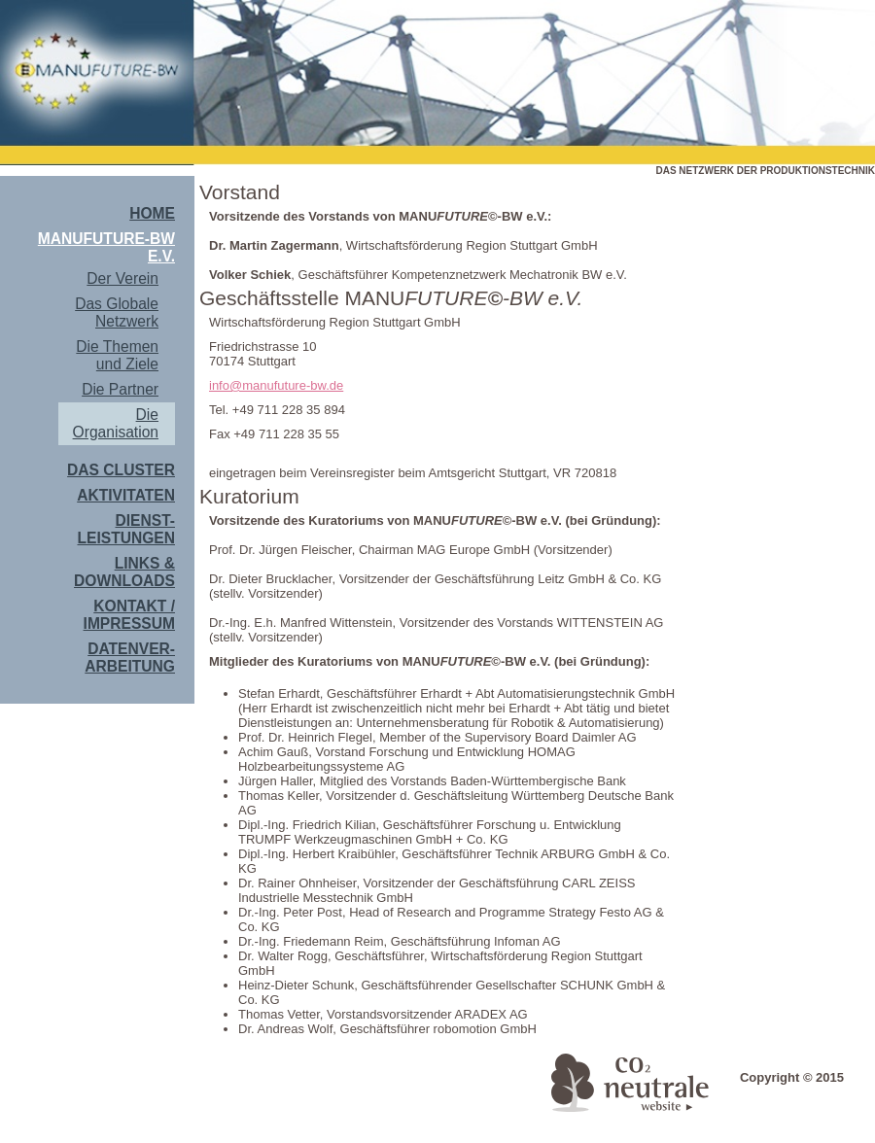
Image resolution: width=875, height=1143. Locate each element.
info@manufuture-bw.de (276, 385)
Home (152, 213)
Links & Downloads (124, 572)
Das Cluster (121, 470)
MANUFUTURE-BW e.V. (106, 247)
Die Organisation (115, 423)
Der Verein (122, 278)
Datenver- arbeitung (130, 658)
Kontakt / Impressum (129, 615)
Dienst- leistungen (127, 529)
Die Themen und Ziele (117, 355)
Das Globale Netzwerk (116, 312)
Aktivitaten (126, 495)
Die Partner (120, 389)
